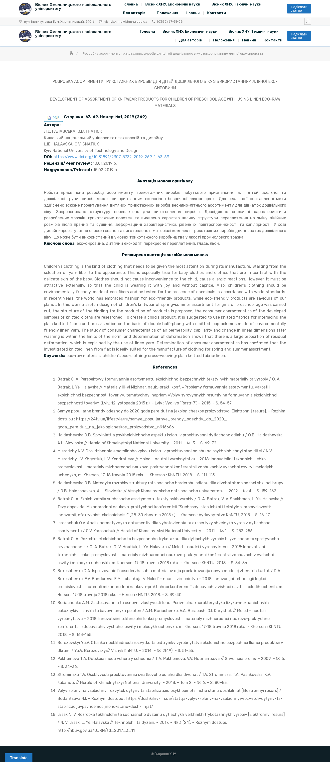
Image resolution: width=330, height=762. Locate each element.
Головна (130, 4)
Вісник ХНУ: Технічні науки (236, 4)
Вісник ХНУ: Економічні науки (172, 4)
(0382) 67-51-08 (170, 21)
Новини (193, 13)
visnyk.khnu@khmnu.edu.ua (125, 21)
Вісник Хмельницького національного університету (73, 6)
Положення (167, 13)
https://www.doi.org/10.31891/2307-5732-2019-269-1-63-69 (111, 156)
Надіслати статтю (299, 8)
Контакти (216, 13)
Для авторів (134, 13)
